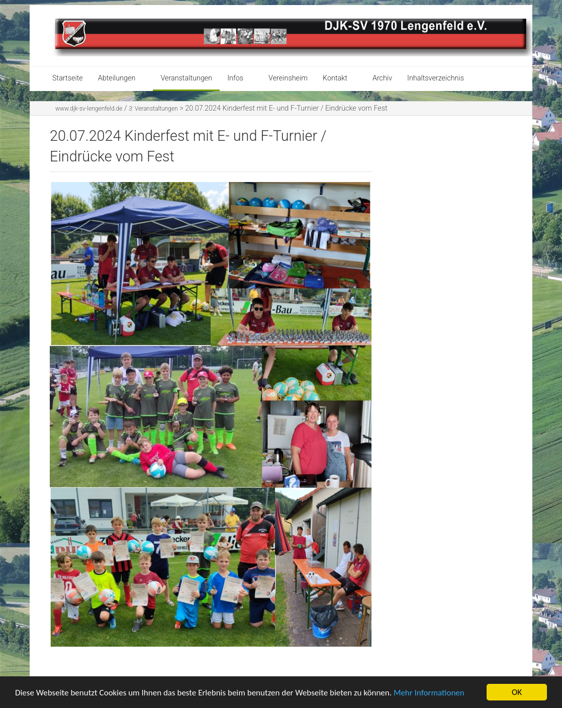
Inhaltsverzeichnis (435, 78)
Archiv (382, 78)
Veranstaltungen (186, 78)
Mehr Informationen (429, 692)
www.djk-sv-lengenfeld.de (88, 108)
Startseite (67, 78)
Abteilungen (117, 78)
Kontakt (335, 78)
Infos (235, 78)
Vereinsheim (288, 78)
